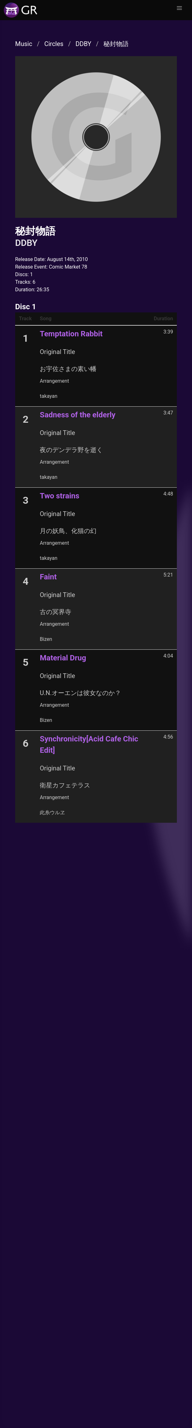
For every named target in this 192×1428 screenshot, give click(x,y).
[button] (179, 8)
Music (23, 44)
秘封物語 (116, 44)
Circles (53, 44)
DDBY (83, 44)
